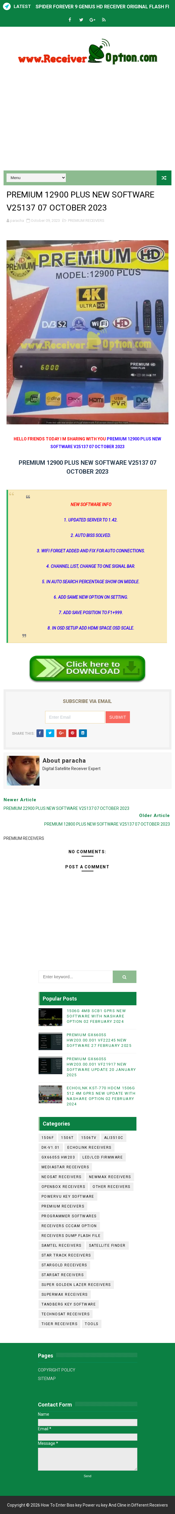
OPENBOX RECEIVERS (63, 1187)
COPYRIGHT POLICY (56, 1370)
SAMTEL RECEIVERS (62, 1245)
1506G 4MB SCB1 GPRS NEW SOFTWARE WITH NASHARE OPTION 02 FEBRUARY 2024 (96, 1016)
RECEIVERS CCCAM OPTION (69, 1226)
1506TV (89, 1138)
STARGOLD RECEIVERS (64, 1265)
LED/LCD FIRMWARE (102, 1157)
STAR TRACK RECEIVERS (66, 1255)
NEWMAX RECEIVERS (110, 1177)
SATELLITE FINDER (107, 1245)
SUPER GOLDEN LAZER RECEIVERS (76, 1285)
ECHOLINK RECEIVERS (89, 1147)
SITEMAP (47, 1378)
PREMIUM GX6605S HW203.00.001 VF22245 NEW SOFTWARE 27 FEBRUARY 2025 (99, 1040)
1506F (48, 1138)
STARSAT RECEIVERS (63, 1275)
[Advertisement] (87, 120)
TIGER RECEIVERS (60, 1324)
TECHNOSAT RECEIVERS (66, 1314)
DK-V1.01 (51, 1147)
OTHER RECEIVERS (112, 1187)
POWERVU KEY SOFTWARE (68, 1196)
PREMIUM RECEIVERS (86, 220)
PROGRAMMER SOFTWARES (69, 1216)
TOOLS (91, 1324)
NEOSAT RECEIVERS (62, 1177)
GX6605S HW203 (58, 1157)
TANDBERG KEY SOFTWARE (69, 1304)
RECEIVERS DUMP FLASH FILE (71, 1236)
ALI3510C (113, 1138)
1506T (67, 1138)
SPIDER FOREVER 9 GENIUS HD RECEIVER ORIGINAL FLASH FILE (105, 7)
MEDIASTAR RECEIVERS (65, 1167)
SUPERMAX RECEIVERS (65, 1294)
